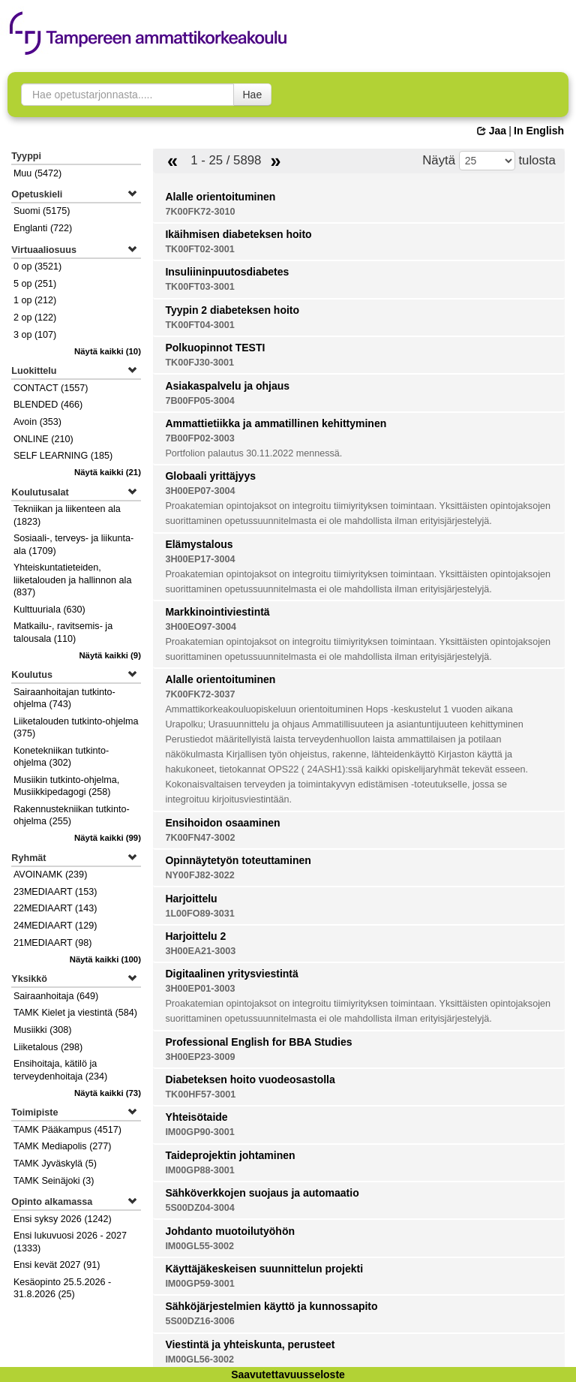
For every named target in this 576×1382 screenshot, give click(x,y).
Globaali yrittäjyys (210, 476)
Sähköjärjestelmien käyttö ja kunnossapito (271, 1306)
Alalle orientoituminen (220, 197)
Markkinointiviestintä (217, 612)
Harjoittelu (191, 899)
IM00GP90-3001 (199, 1132)
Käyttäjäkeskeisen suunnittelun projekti (264, 1269)
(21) (107, 472)
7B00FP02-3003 (199, 438)
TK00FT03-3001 (199, 287)
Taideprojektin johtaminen (230, 1155)
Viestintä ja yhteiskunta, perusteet (249, 1344)
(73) (107, 1092)
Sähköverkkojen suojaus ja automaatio (261, 1193)
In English (539, 131)
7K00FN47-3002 (200, 838)
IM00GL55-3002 (199, 1246)
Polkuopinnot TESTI (215, 348)
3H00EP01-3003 (200, 988)
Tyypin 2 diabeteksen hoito (232, 310)
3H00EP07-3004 (200, 491)
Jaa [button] (491, 131)
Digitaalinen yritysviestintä (231, 974)
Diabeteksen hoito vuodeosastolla (249, 1079)
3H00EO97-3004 (200, 627)
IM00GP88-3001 (199, 1170)
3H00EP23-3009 (200, 1057)
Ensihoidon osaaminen (222, 823)
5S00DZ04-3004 (199, 1208)
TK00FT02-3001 (199, 249)
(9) (110, 655)
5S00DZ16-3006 (199, 1321)
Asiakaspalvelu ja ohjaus (227, 386)
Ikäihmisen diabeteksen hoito (238, 234)
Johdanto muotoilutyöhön (230, 1231)
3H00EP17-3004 (200, 559)
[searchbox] (127, 94)
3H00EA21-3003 (200, 951)
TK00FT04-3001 (199, 325)
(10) (107, 351)
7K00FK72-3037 (200, 694)
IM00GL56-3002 (199, 1359)
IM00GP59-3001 (199, 1283)
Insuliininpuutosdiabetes (227, 272)
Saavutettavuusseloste (288, 1374)
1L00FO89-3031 (199, 913)
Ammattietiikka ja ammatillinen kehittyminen (275, 423)
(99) (107, 837)
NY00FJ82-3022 (199, 875)
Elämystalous (198, 544)
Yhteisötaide (196, 1117)
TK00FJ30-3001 (199, 362)
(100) (105, 959)
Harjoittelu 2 (195, 936)
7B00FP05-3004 (199, 401)
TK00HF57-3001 (200, 1094)
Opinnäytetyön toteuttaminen (237, 860)
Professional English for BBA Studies (258, 1042)
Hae (252, 95)
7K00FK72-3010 (200, 211)
